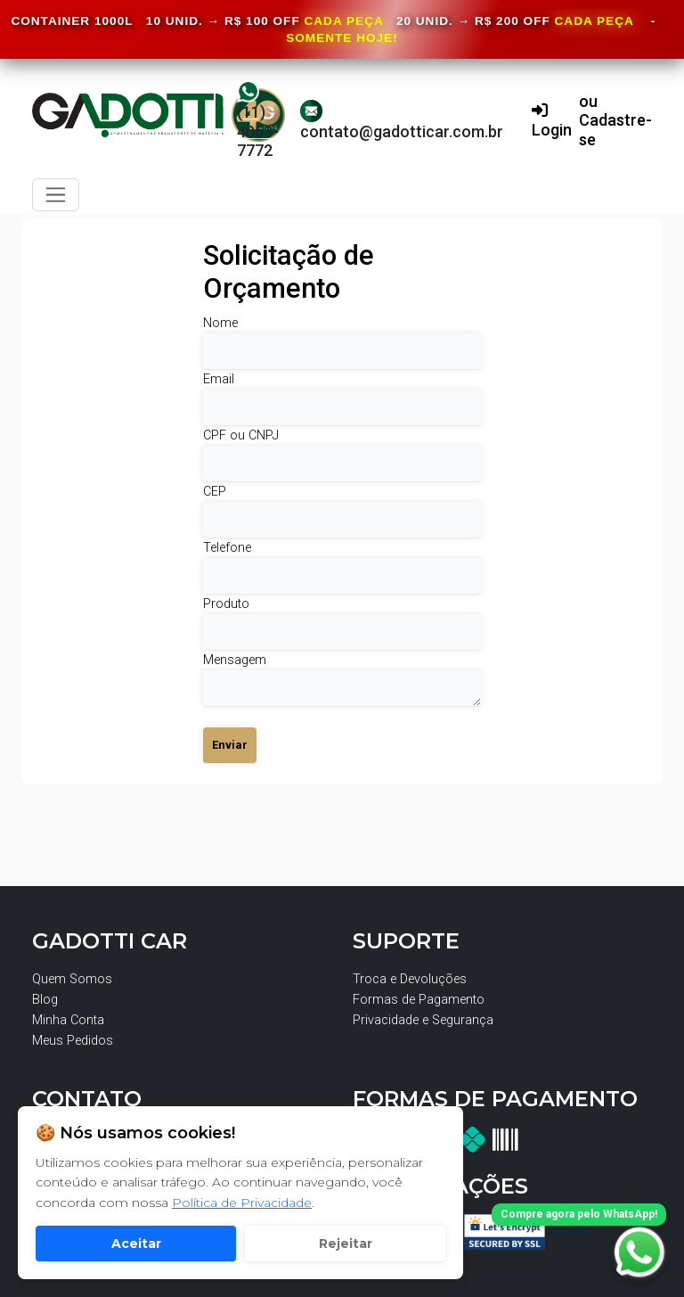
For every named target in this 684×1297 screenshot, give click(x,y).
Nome (220, 323)
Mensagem (234, 660)
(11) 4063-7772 (258, 120)
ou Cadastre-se (615, 120)
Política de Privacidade (242, 1202)
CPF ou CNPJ (241, 435)
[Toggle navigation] (55, 194)
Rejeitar (345, 1243)
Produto (226, 604)
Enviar (230, 744)
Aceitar (136, 1243)
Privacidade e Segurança (423, 1020)
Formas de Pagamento (418, 999)
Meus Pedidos (72, 1040)
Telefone (227, 547)
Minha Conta (68, 1020)
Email (218, 379)
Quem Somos (72, 979)
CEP (214, 491)
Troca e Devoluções (410, 979)
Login (552, 121)
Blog (45, 999)
